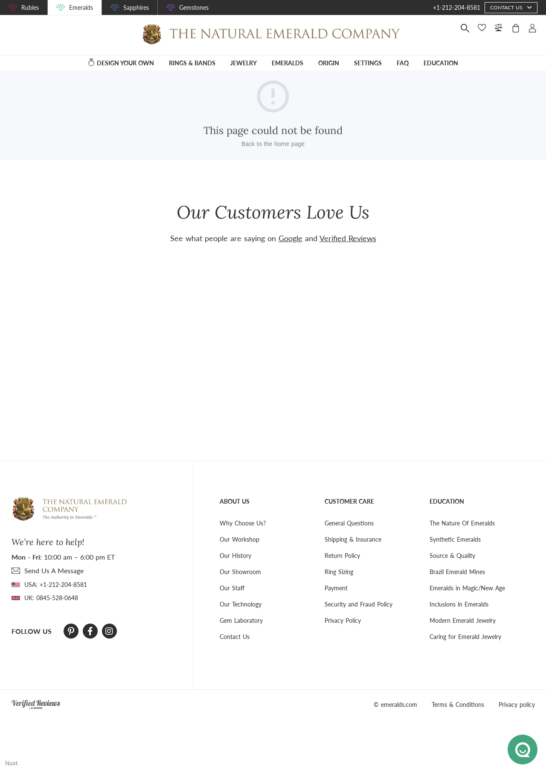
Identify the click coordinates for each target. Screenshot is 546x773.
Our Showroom (240, 571)
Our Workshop (239, 539)
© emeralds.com (395, 704)
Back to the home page (273, 143)
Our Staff (232, 588)
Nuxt (11, 763)
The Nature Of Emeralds (462, 523)
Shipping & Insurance (353, 539)
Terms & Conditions (458, 704)
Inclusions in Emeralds (459, 604)
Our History (235, 555)
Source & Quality (452, 555)
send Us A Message (54, 570)
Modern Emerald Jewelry (463, 620)
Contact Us (235, 636)
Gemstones (194, 7)
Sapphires (136, 7)
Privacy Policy (343, 620)
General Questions (349, 523)
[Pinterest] (71, 631)
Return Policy (342, 555)
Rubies (30, 7)
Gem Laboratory (241, 620)
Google (290, 238)
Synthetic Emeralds (455, 539)
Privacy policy (517, 704)
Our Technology (240, 604)
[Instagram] (109, 631)
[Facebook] (90, 631)
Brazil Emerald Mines (457, 571)
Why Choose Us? (243, 523)
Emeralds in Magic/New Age (467, 588)
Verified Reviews (347, 238)
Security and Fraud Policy (358, 604)
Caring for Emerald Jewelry (465, 636)
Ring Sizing (339, 571)
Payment (336, 588)
